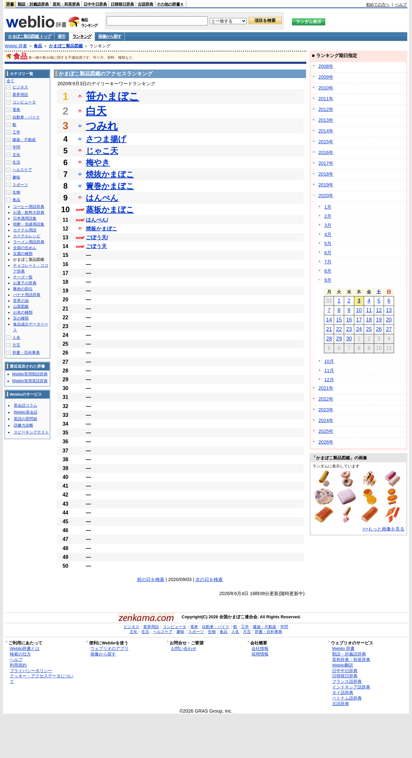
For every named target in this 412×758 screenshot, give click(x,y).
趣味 (16, 177)
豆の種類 (21, 318)
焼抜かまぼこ (110, 174)
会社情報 (260, 648)
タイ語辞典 (342, 692)
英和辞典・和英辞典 (351, 659)
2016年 (325, 152)
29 (339, 338)
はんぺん (102, 197)
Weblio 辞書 (16, 45)
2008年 (325, 66)
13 (389, 310)
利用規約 (18, 665)
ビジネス (20, 87)
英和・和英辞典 (66, 4)
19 (379, 320)
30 (349, 338)
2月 (327, 216)
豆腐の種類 (23, 253)
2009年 (325, 77)
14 (329, 320)
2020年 (325, 195)
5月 (327, 243)
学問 (16, 147)
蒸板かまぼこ (110, 209)
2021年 (325, 388)
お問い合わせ (183, 648)
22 (339, 329)
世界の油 (21, 300)
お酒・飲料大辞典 (28, 212)
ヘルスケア (22, 169)
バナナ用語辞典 (26, 294)
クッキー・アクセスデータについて (41, 678)
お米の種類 (23, 312)
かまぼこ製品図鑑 (66, 45)
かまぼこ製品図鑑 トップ (29, 36)
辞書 (10, 4)
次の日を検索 (209, 579)
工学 (16, 132)
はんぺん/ (97, 220)
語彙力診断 (23, 425)
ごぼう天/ (97, 237)
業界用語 (20, 94)
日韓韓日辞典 (122, 4)
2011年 (325, 98)
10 (359, 310)
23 (349, 329)
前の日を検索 (150, 579)
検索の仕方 (20, 654)
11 (369, 310)
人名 (16, 337)
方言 (16, 345)
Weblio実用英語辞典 (29, 381)
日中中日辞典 (95, 4)
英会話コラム (25, 405)
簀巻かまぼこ (110, 186)
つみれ (102, 126)
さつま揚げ (106, 138)
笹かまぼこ (112, 96)
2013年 (325, 120)
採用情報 (260, 654)
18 (369, 320)
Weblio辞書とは (24, 648)
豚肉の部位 (23, 289)
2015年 (325, 141)
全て (10, 81)
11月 (329, 370)
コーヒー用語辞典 (28, 206)
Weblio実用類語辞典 (29, 374)
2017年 (325, 163)
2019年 (325, 184)
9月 (327, 280)
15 (339, 320)
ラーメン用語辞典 (28, 242)
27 (389, 329)
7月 (327, 261)
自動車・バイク (26, 117)
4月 (327, 234)
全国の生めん (25, 247)
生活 (16, 162)
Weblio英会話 (25, 412)
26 (379, 329)
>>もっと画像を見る (383, 528)
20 (389, 320)
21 (329, 329)
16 (349, 320)
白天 (96, 111)
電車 (16, 109)
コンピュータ (24, 102)
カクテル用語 (25, 230)
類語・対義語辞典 (33, 4)
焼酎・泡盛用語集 (28, 224)
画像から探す (109, 36)
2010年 (325, 87)
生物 (16, 192)
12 (379, 310)
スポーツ (20, 184)
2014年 (325, 131)
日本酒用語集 (25, 218)
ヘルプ (401, 4)
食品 (38, 45)
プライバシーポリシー (31, 670)
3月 (327, 225)
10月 (329, 361)
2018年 (325, 174)
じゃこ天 (102, 150)
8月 (327, 271)
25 (369, 329)
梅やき (98, 162)
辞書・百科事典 (26, 352)
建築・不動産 (24, 139)
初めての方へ (377, 4)
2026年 (325, 442)
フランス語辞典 (347, 681)
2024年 (325, 420)
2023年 (325, 409)
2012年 (325, 109)
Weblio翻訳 (342, 665)
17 (359, 320)
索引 (61, 36)
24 (359, 329)
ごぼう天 (96, 246)
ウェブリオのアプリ (109, 648)
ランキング (82, 36)
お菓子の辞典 (25, 283)
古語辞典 (145, 4)
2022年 (325, 399)
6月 (327, 252)
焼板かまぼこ (101, 228)
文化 (16, 154)
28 (329, 338)
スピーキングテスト (31, 432)
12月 (329, 379)
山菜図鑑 (21, 306)
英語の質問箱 (25, 419)
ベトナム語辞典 (347, 698)
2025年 (325, 431)
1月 (327, 207)
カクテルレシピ (26, 236)
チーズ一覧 (23, 277)
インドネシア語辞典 (351, 687)
